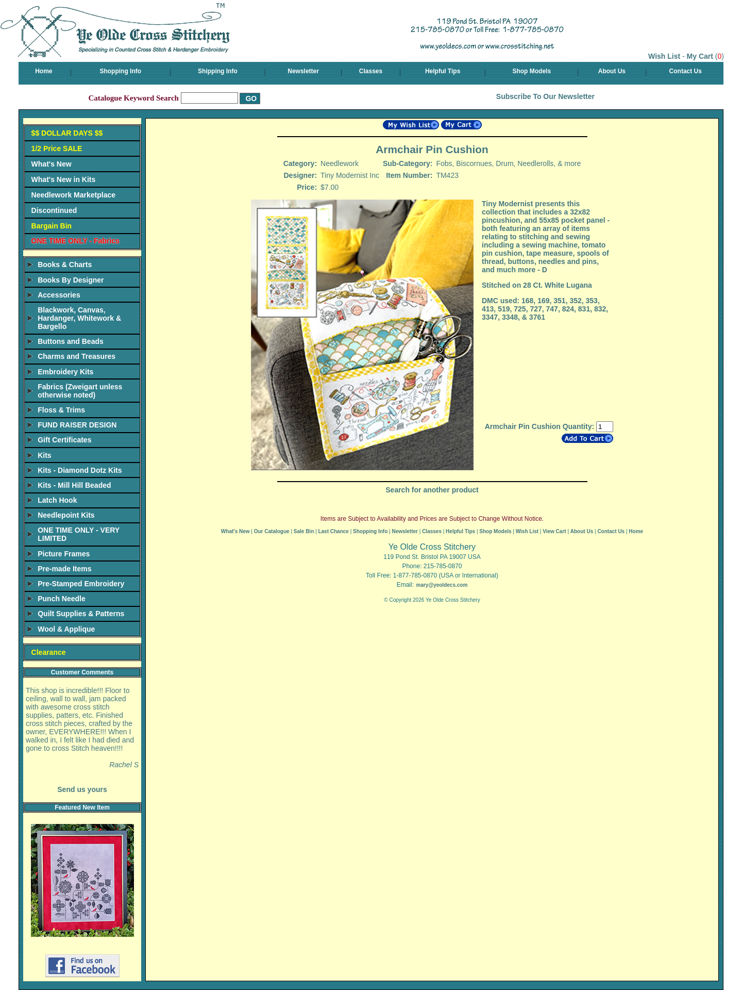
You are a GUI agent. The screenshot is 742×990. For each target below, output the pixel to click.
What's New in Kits (63, 179)
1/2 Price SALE (56, 148)
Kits (44, 455)
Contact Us (685, 71)
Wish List (664, 56)
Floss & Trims (61, 410)
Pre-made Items (64, 569)
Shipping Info (218, 71)
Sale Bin (304, 531)
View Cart (554, 531)
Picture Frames (64, 554)
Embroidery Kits (65, 372)
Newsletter (303, 71)
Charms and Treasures (76, 356)
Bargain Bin (51, 226)
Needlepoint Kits (66, 515)
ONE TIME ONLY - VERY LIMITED (79, 534)
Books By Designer (71, 280)
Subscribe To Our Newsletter (545, 96)
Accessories (59, 295)
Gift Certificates (64, 440)
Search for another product (431, 490)
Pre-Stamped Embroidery (81, 584)
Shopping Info (120, 71)
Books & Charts (65, 264)
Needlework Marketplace (73, 195)
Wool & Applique (66, 629)
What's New (51, 164)
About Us (612, 71)
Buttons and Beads (71, 341)
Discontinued (54, 210)
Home (43, 71)
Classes (370, 71)
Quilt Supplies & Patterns (81, 613)
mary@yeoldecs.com (441, 585)
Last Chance (333, 531)
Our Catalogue (272, 531)
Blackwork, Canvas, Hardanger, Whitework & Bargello (79, 318)
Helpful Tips (442, 71)
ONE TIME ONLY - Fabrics (75, 241)
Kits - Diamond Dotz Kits (80, 470)
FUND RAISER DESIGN (77, 425)
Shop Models (531, 71)
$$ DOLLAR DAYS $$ (67, 133)
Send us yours (82, 789)
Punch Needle (62, 599)
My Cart (700, 56)
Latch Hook (57, 500)
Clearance (48, 652)
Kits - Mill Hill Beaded (74, 485)
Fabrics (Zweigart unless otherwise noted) (80, 391)
